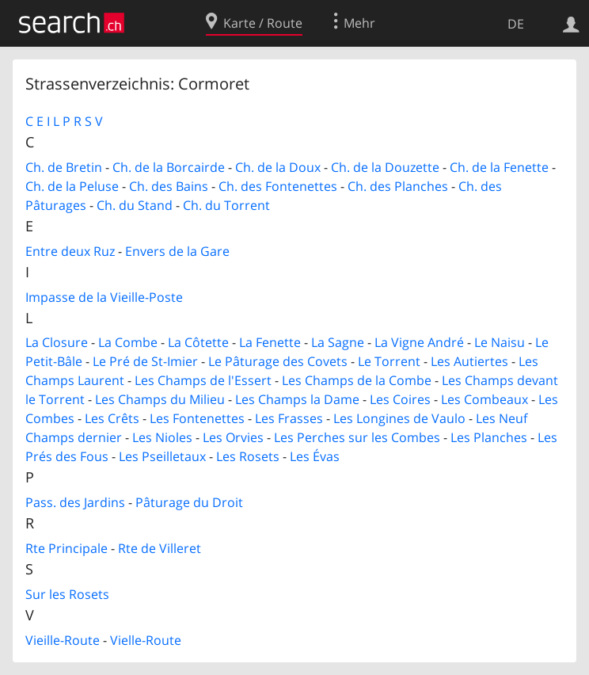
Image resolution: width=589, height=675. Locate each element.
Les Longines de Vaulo (399, 418)
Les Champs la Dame (297, 399)
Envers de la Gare (177, 251)
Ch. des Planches (398, 186)
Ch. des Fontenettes (277, 186)
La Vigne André (419, 342)
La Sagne (337, 342)
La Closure (56, 342)
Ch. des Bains (168, 186)
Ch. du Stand (135, 205)
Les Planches (488, 437)
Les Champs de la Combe (356, 380)
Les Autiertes (469, 361)
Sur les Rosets (67, 594)
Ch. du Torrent (226, 205)
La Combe (128, 342)
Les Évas (315, 456)
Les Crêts (112, 418)
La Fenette (270, 342)
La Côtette (198, 342)
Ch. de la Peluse (72, 186)
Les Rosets (247, 456)
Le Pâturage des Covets (278, 361)
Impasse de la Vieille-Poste (104, 297)
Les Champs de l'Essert (203, 380)
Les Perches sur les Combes (357, 437)
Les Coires (400, 399)
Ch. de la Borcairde (168, 167)
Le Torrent (389, 361)
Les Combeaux (484, 399)
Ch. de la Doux (278, 167)
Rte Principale (66, 548)
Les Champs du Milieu (160, 399)
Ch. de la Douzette (385, 167)
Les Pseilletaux (162, 456)
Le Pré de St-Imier (145, 361)
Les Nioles (162, 437)
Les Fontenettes (197, 418)
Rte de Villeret (159, 548)
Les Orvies (233, 437)
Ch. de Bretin (63, 167)
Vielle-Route (145, 640)
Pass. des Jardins (75, 502)
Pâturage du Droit (189, 502)
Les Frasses (289, 418)
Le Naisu (499, 342)
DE (515, 23)
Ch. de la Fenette (499, 167)
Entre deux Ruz (70, 251)
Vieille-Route (62, 640)
